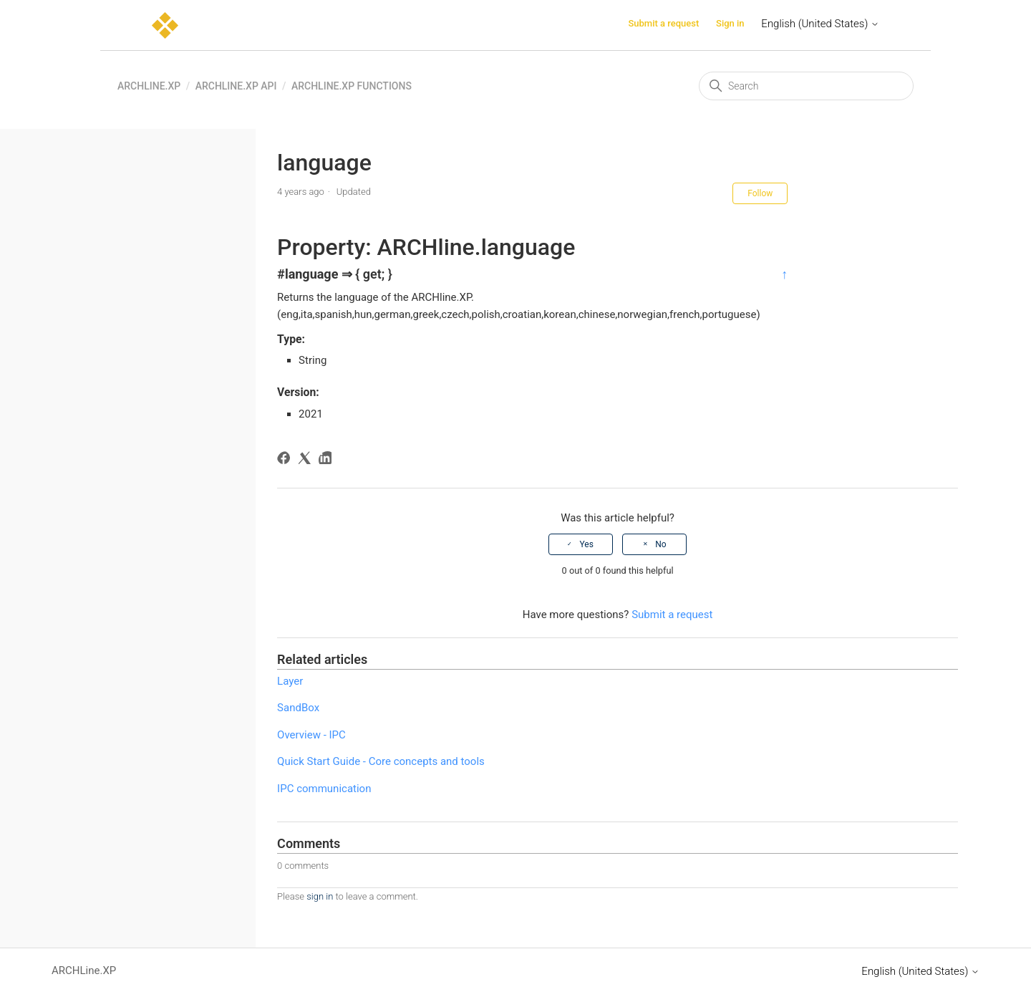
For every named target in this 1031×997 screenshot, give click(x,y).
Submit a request (663, 23)
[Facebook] (286, 460)
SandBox (298, 707)
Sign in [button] (730, 23)
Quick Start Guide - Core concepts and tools (381, 761)
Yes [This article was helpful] (586, 544)
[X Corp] (307, 460)
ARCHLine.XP (148, 86)
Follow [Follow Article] (760, 193)
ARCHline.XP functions (351, 86)
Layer (290, 681)
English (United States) (820, 23)
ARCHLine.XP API (236, 86)
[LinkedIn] (328, 460)
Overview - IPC (311, 734)
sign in (319, 896)
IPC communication (324, 788)
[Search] (806, 86)
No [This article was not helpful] (660, 544)
